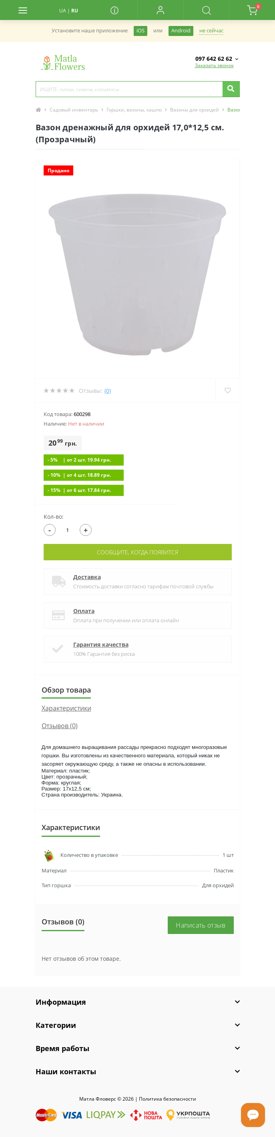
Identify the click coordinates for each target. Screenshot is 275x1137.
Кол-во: (54, 516)
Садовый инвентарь (74, 109)
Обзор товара (66, 690)
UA (62, 10)
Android (181, 30)
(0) (107, 390)
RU (74, 10)
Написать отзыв (200, 925)
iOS (140, 30)
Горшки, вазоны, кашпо (134, 109)
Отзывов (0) (60, 725)
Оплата (83, 611)
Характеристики (66, 708)
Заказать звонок (214, 65)
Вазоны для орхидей (194, 109)
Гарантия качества (100, 644)
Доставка (87, 577)
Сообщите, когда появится (137, 552)
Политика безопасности (167, 1098)
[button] (160, 10)
